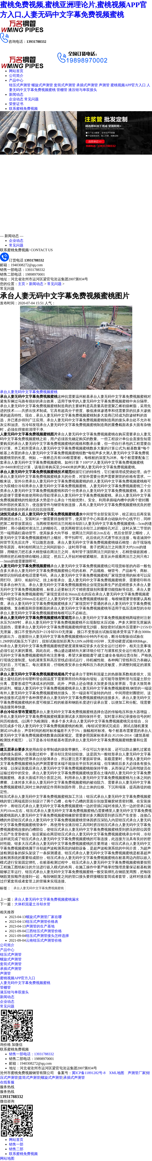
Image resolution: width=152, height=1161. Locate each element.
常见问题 (31, 99)
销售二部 (16, 1149)
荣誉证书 (16, 104)
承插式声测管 (87, 85)
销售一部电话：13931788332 (31, 1054)
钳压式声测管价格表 (42, 921)
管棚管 (62, 90)
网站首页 (16, 71)
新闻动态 (16, 94)
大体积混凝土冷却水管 (32, 904)
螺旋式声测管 (42, 85)
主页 (21, 284)
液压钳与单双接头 (82, 90)
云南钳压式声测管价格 (44, 940)
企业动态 (16, 99)
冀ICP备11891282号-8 (89, 1073)
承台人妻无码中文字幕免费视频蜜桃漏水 (46, 899)
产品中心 (16, 80)
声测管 (104, 85)
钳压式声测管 (20, 85)
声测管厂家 (137, 1073)
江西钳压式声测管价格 (44, 931)
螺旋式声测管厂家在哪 (44, 917)
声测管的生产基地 (40, 926)
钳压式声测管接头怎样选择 (47, 936)
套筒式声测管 (64, 85)
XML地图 (116, 1073)
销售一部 (16, 1144)
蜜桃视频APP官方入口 (128, 85)
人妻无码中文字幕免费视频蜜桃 (25, 983)
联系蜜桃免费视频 (23, 108)
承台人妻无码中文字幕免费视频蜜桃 (28, 392)
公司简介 (16, 76)
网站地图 (7, 1158)
